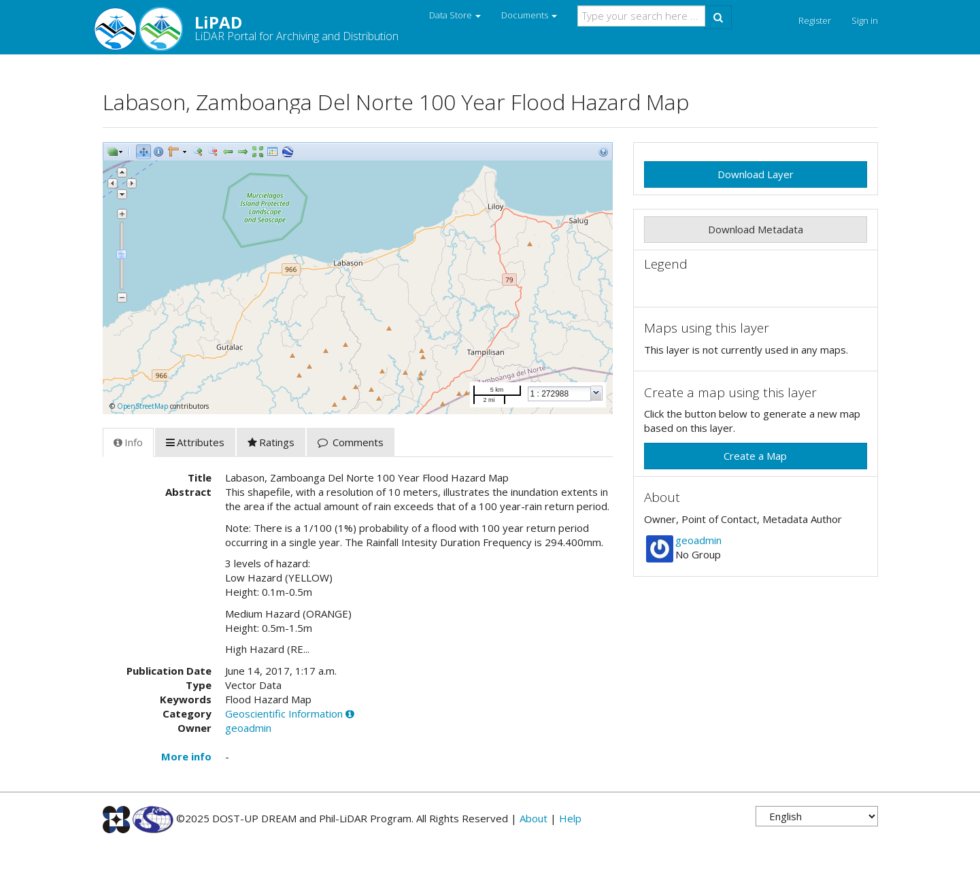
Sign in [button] (864, 20)
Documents (529, 15)
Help (570, 818)
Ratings (271, 442)
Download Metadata (755, 229)
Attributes (195, 442)
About (533, 818)
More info (186, 756)
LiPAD (251, 27)
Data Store (455, 15)
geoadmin (248, 728)
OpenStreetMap (142, 406)
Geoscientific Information (284, 713)
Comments (351, 442)
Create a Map (755, 456)
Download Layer (755, 174)
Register (814, 20)
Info (128, 442)
